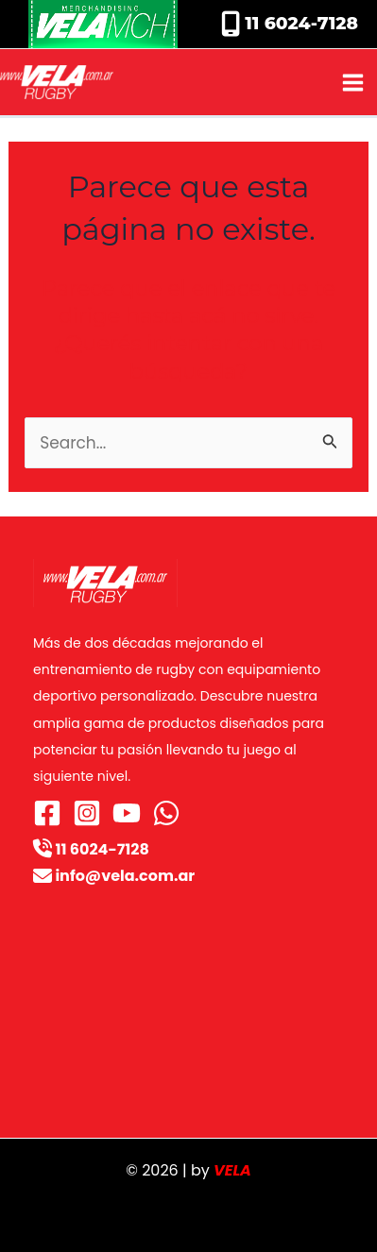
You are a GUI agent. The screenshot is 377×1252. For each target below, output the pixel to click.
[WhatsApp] (166, 813)
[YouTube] (126, 813)
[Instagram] (87, 813)
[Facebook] (47, 813)
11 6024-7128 (299, 23)
